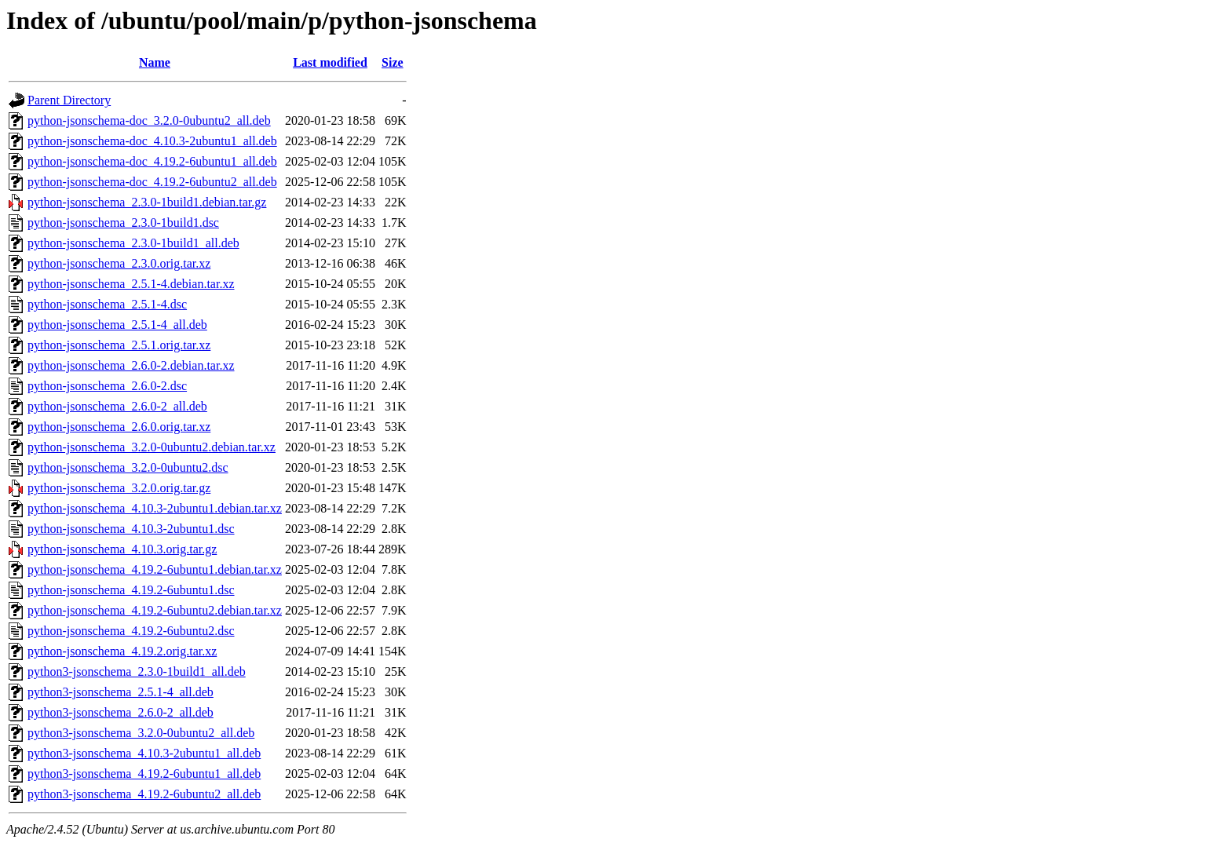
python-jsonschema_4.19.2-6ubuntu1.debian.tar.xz (154, 569)
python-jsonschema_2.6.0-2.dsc (107, 385)
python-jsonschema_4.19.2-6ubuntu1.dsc (131, 590)
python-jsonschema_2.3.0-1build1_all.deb (133, 243)
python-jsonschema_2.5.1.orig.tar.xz (118, 345)
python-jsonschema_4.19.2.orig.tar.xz (122, 651)
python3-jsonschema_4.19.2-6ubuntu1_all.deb (144, 773)
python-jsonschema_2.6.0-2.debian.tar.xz (131, 365)
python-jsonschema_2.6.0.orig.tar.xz (118, 426)
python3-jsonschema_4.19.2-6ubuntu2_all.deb (144, 794)
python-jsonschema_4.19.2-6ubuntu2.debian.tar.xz (154, 610)
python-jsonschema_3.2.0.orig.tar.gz (118, 487)
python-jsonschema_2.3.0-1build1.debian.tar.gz (146, 202)
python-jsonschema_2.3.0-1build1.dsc (123, 222)
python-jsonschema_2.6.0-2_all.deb (117, 406)
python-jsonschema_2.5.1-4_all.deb (117, 324)
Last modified (330, 62)
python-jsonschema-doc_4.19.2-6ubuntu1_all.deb (152, 161)
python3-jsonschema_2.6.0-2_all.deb (120, 712)
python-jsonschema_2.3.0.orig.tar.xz (118, 263)
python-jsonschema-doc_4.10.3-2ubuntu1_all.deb (152, 141)
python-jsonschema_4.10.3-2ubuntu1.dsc (131, 528)
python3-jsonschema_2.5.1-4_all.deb (120, 692)
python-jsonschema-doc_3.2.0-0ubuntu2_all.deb (149, 120)
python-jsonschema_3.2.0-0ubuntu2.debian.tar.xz (151, 447)
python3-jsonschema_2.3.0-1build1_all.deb (136, 671)
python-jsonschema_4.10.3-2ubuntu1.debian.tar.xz (154, 508)
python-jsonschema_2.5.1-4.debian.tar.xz (131, 283)
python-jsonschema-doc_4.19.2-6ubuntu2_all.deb (152, 181)
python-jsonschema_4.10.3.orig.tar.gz (122, 549)
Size (393, 62)
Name (154, 62)
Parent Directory (69, 100)
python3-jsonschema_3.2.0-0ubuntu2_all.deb (140, 732)
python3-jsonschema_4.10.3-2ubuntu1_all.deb (144, 753)
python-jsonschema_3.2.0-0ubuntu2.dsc (127, 467)
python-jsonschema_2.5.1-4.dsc (107, 304)
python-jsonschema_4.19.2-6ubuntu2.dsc (131, 630)
